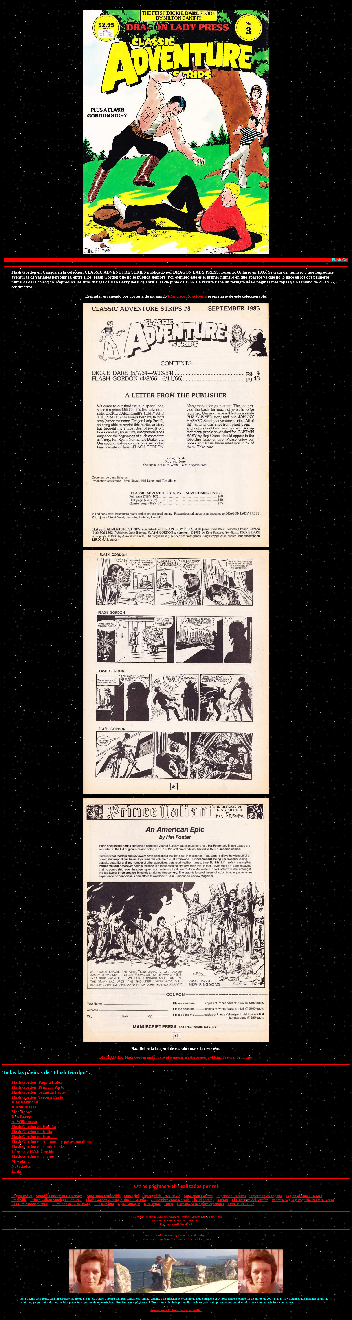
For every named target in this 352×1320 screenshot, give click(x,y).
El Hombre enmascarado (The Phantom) (182, 1200)
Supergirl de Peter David (161, 1196)
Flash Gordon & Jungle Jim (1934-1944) (117, 1200)
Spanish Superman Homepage (59, 1196)
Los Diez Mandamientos (29, 1204)
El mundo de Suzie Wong (71, 1204)
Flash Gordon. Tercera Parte (37, 1097)
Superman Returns (231, 1196)
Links (16, 1171)
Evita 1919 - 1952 (240, 1204)
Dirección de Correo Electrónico (191, 1239)
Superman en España (265, 1196)
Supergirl (131, 1196)
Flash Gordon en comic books (38, 1146)
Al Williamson (24, 1121)
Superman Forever (198, 1196)
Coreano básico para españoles (200, 1204)
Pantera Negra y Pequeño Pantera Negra (303, 1200)
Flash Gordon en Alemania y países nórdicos (51, 1141)
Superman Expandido (104, 1196)
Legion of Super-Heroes (304, 1196)
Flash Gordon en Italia (31, 1131)
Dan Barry (21, 1116)
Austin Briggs (23, 1107)
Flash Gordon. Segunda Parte (38, 1092)
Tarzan (222, 1200)
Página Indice (22, 1196)
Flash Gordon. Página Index (36, 1082)
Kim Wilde (152, 1204)
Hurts (168, 1204)
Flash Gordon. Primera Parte (37, 1087)
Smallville (19, 1200)
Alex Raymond (24, 1102)
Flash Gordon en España (33, 1126)
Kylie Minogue (129, 1204)
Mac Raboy (21, 1112)
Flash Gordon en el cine (32, 1156)
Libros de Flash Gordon (32, 1151)
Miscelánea (21, 1161)
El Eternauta (104, 1204)
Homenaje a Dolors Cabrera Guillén (176, 1310)
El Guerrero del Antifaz (250, 1200)
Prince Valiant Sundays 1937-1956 (56, 1200)
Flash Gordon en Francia (34, 1136)
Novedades (21, 1166)
